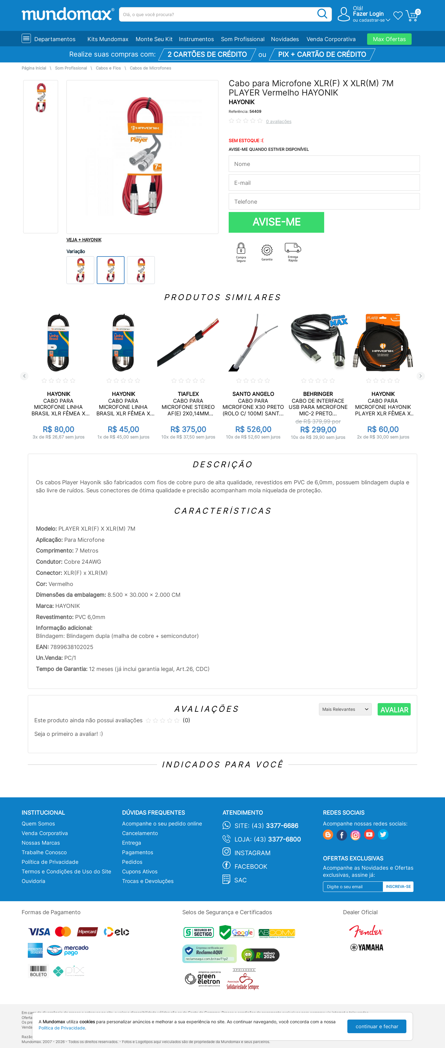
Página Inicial (34, 68)
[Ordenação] (345, 709)
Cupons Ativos (140, 871)
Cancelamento (140, 833)
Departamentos (54, 39)
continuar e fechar (377, 1026)
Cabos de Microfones (150, 68)
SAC (240, 880)
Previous (24, 376)
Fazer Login (368, 14)
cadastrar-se (372, 20)
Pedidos (132, 862)
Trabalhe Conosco (44, 852)
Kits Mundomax (108, 39)
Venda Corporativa (331, 39)
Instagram (253, 853)
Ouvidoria (33, 881)
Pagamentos (137, 852)
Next (421, 376)
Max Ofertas (389, 39)
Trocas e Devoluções (148, 881)
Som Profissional (243, 39)
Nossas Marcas (41, 843)
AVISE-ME (276, 222)
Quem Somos (38, 824)
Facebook (251, 866)
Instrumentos (196, 39)
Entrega (131, 843)
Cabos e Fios (108, 68)
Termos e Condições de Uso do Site (66, 871)
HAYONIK (241, 102)
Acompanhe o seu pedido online (162, 824)
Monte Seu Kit (154, 39)
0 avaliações (278, 121)
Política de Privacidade (50, 862)
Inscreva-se (398, 886)
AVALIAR (394, 710)
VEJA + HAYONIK (83, 239)
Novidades (285, 39)
